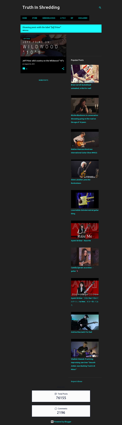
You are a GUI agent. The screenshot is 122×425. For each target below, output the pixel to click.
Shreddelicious (48, 18)
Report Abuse (76, 381)
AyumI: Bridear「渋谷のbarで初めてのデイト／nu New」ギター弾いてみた (85, 301)
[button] (63, 68)
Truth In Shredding (41, 7)
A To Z (63, 18)
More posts (43, 80)
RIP (72, 18)
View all (25, 30)
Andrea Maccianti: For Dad (81, 332)
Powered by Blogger (61, 422)
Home (24, 18)
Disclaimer (82, 18)
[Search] (100, 7)
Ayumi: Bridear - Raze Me (81, 241)
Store (34, 18)
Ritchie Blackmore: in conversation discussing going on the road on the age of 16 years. (84, 118)
